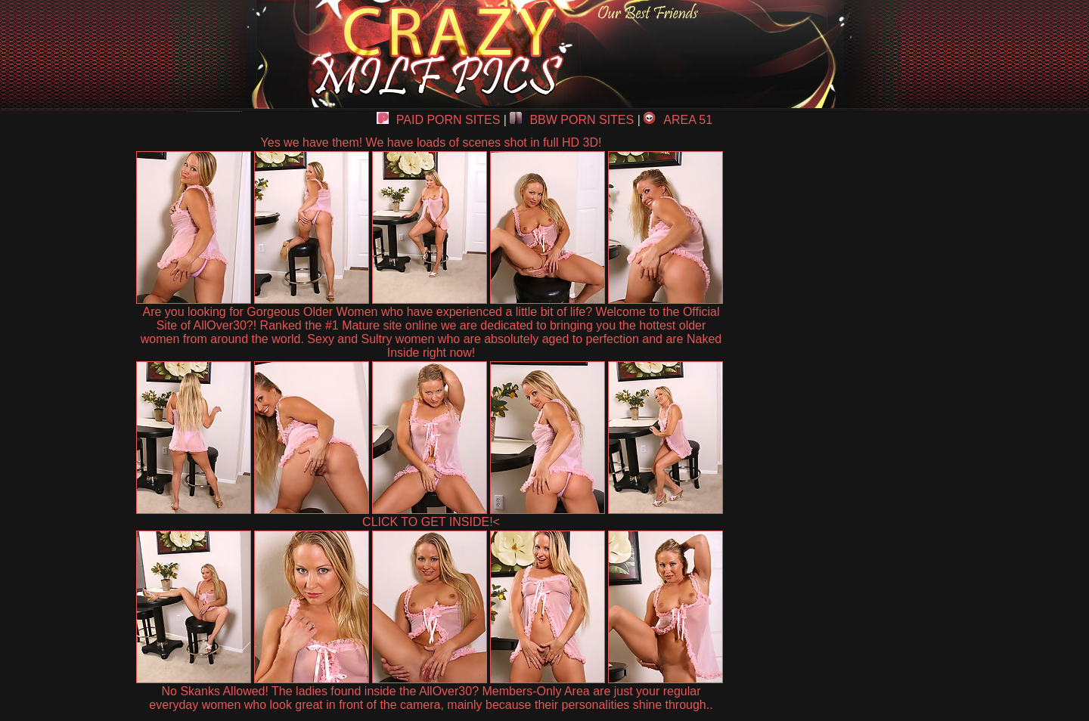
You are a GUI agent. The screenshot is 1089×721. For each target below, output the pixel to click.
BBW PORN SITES (572, 119)
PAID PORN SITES (439, 119)
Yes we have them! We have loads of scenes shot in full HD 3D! (431, 142)
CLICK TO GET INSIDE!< (431, 521)
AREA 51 (678, 119)
